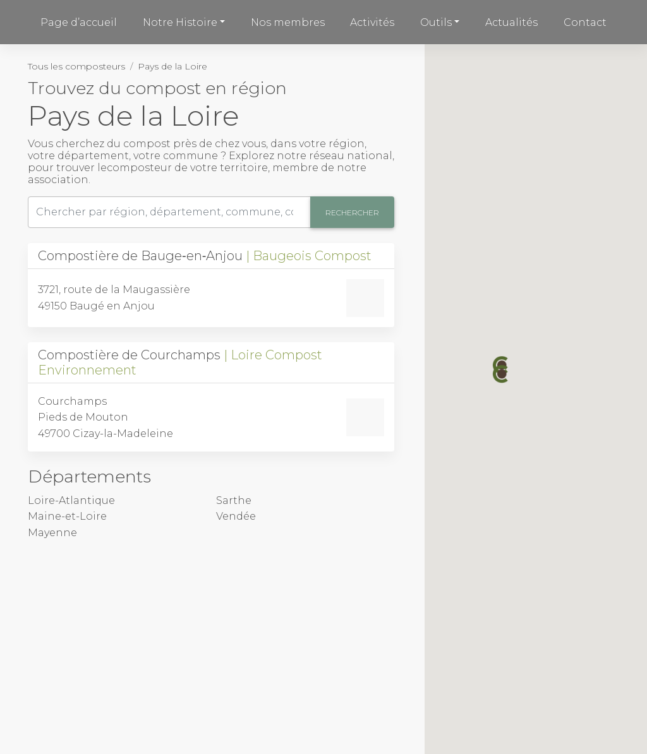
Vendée (236, 516)
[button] (501, 373)
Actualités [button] (511, 22)
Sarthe (233, 500)
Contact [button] (585, 22)
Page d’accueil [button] (78, 22)
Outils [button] (436, 22)
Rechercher (352, 212)
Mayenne (52, 533)
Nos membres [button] (288, 22)
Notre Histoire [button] (180, 22)
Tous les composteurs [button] (76, 66)
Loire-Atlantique (71, 500)
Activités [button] (372, 22)
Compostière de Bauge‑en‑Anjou (205, 255)
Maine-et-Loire (67, 516)
